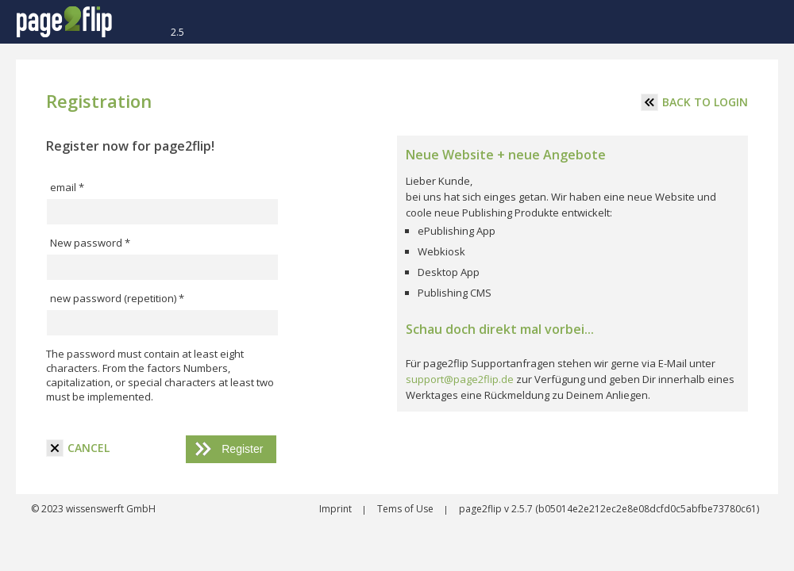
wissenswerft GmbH (110, 508)
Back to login (694, 102)
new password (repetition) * (117, 298)
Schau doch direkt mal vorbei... (500, 329)
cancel (78, 448)
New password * (90, 243)
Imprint (336, 508)
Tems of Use (406, 508)
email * (67, 187)
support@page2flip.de (460, 379)
